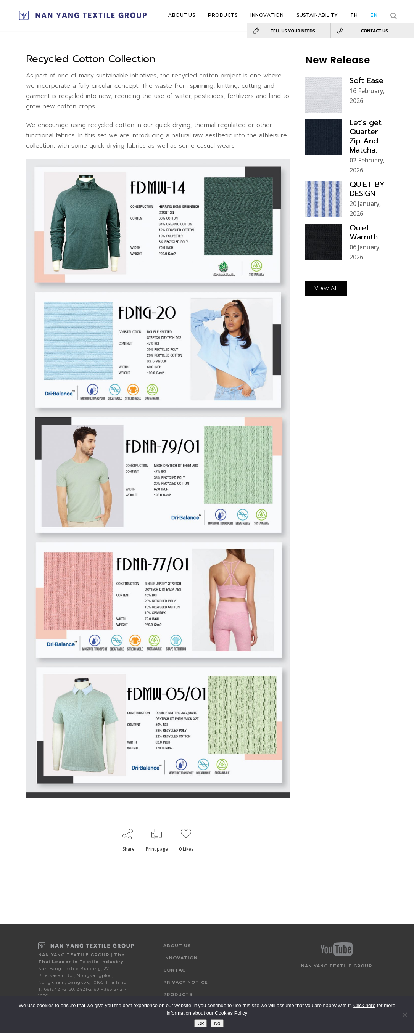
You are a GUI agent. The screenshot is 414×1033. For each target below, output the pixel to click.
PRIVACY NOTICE (185, 982)
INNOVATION (180, 958)
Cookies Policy (231, 1013)
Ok (200, 1023)
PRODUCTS (178, 994)
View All (326, 288)
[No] (404, 1015)
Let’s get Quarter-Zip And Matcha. (366, 136)
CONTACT (176, 970)
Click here (364, 1005)
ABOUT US (177, 945)
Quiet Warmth (364, 232)
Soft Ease (366, 80)
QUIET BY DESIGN (367, 188)
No (217, 1023)
